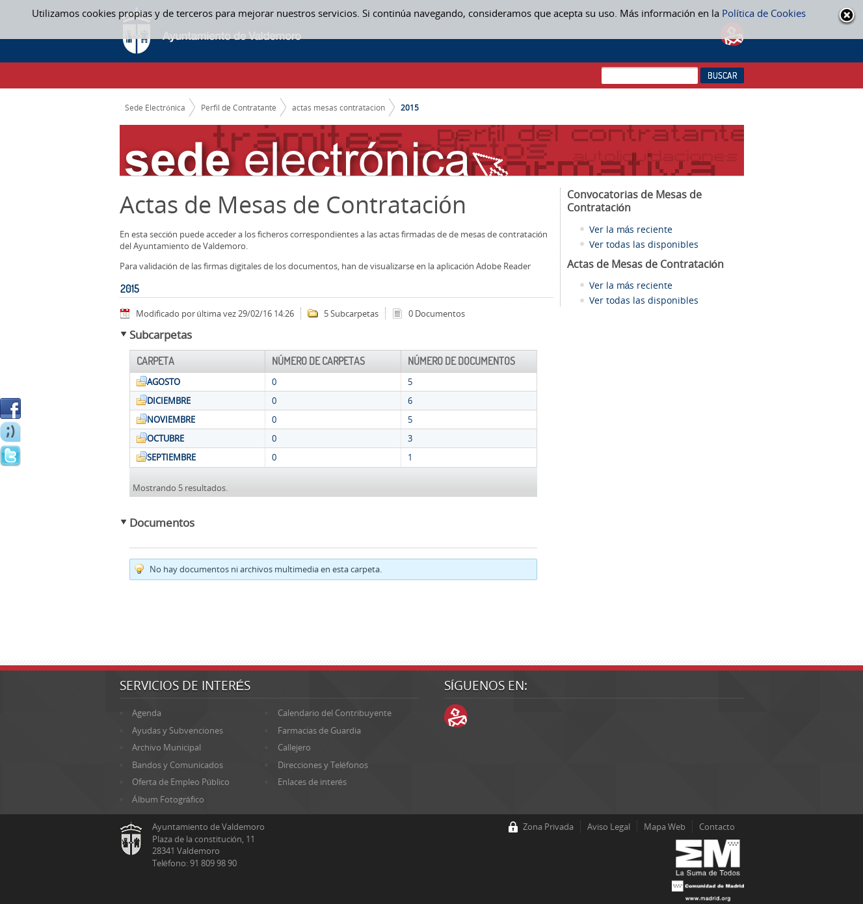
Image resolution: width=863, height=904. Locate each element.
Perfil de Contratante (238, 107)
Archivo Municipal (166, 747)
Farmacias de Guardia (319, 730)
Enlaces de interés (312, 782)
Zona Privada (548, 826)
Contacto (717, 826)
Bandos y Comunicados (177, 765)
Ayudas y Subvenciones (177, 730)
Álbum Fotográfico (168, 799)
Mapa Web (664, 826)
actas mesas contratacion (338, 107)
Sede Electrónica (155, 107)
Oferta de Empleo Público (181, 782)
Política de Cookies (764, 13)
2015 (410, 107)
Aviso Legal (608, 826)
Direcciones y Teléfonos (323, 765)
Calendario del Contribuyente (335, 713)
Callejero (294, 747)
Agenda (146, 713)
